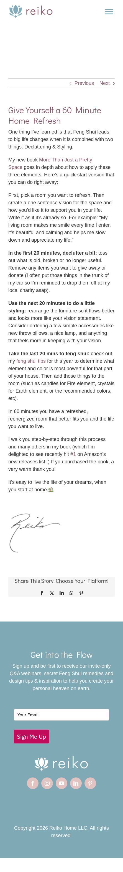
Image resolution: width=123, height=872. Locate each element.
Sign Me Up (31, 736)
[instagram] (47, 783)
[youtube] (61, 783)
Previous (84, 83)
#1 (73, 454)
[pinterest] (90, 783)
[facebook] (33, 783)
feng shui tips (30, 361)
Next (104, 83)
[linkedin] (76, 783)
